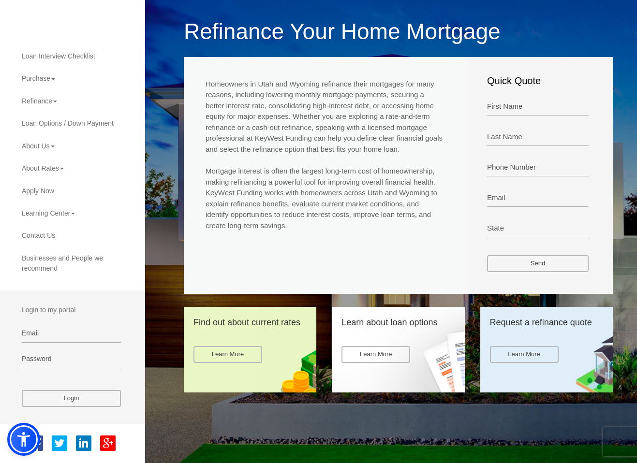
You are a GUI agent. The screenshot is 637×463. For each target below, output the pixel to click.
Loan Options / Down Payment (68, 123)
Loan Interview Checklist (58, 56)
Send (538, 263)
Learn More (228, 354)
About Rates (43, 168)
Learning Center (48, 213)
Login (71, 398)
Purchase (38, 78)
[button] (24, 439)
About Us (38, 146)
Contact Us (38, 235)
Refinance (39, 101)
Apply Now (38, 191)
